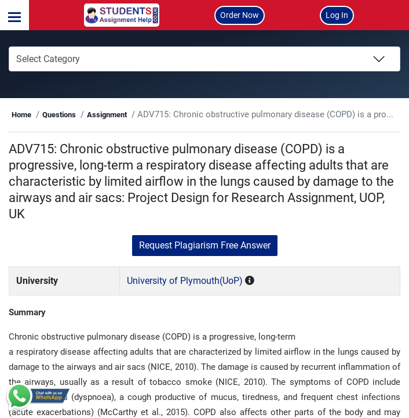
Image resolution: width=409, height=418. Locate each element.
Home (69, 114)
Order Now (239, 15)
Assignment (155, 114)
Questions (107, 114)
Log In (337, 15)
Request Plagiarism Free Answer (205, 261)
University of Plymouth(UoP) (206, 296)
